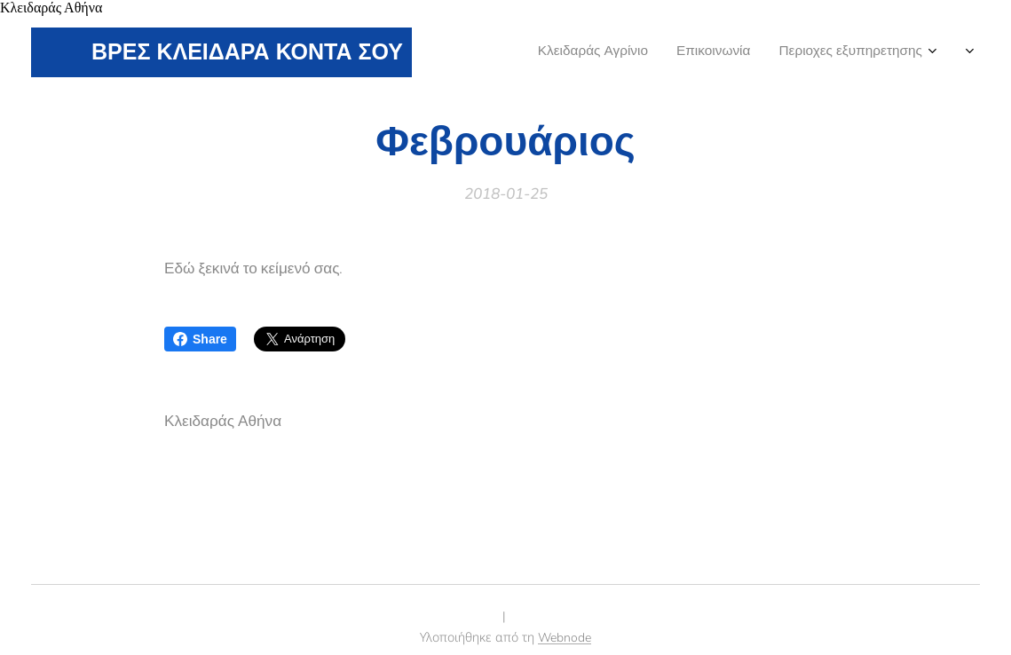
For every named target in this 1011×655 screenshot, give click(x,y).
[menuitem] (890, 52)
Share (200, 339)
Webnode (564, 637)
